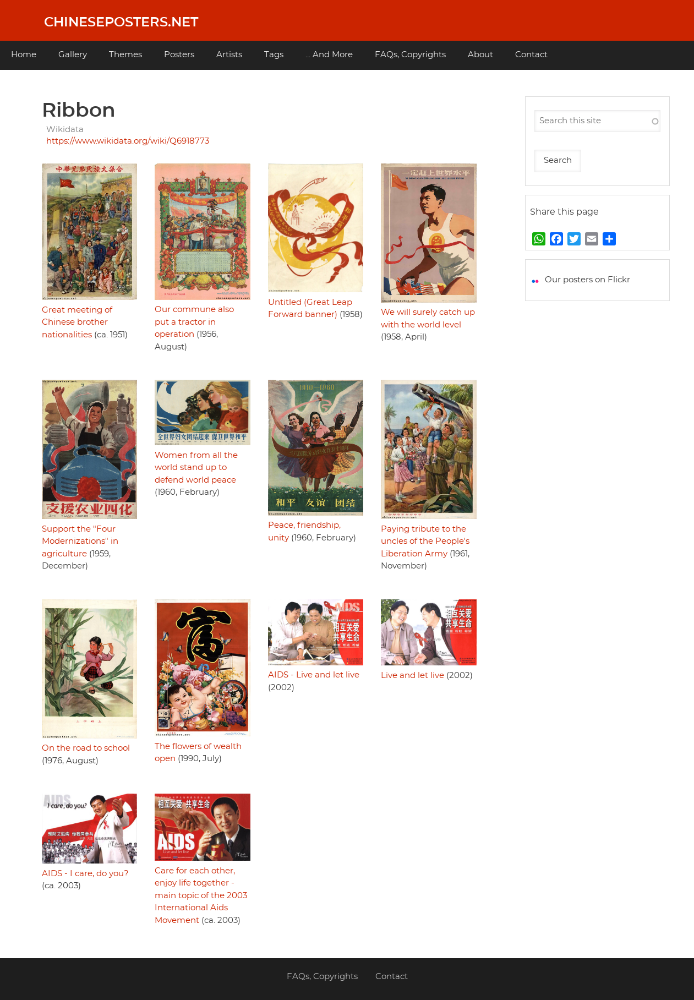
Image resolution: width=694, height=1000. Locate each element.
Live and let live (412, 675)
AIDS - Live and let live (313, 675)
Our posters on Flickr (587, 280)
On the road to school (86, 748)
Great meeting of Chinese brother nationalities (77, 322)
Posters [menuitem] (179, 55)
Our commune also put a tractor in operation (194, 321)
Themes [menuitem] (125, 55)
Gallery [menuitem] (72, 55)
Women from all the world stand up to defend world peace (196, 467)
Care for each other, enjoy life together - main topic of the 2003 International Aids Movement (201, 896)
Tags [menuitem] (273, 55)
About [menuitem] (480, 55)
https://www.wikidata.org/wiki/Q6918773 (127, 141)
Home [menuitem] (23, 55)
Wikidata (65, 129)
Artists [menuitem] (229, 55)
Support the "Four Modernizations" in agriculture (80, 541)
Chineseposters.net (121, 22)
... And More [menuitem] (329, 55)
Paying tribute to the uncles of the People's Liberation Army (425, 541)
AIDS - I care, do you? (85, 874)
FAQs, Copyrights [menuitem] (410, 55)
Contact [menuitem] (531, 55)
